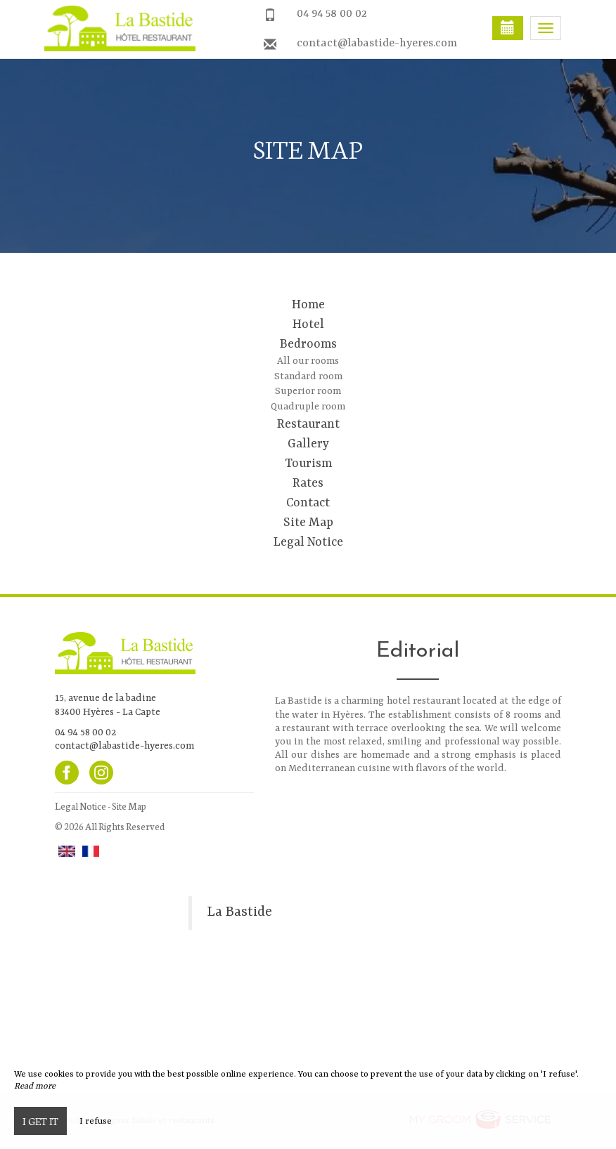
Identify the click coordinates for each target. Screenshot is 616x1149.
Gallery (308, 444)
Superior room (308, 391)
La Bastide (239, 912)
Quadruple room (308, 406)
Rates (308, 483)
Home (308, 305)
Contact (308, 503)
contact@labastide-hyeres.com (377, 43)
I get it (40, 1121)
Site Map (308, 523)
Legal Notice (308, 542)
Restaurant (308, 424)
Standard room (308, 376)
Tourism (308, 464)
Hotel (308, 324)
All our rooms (308, 361)
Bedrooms (308, 344)
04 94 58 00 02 (332, 14)
